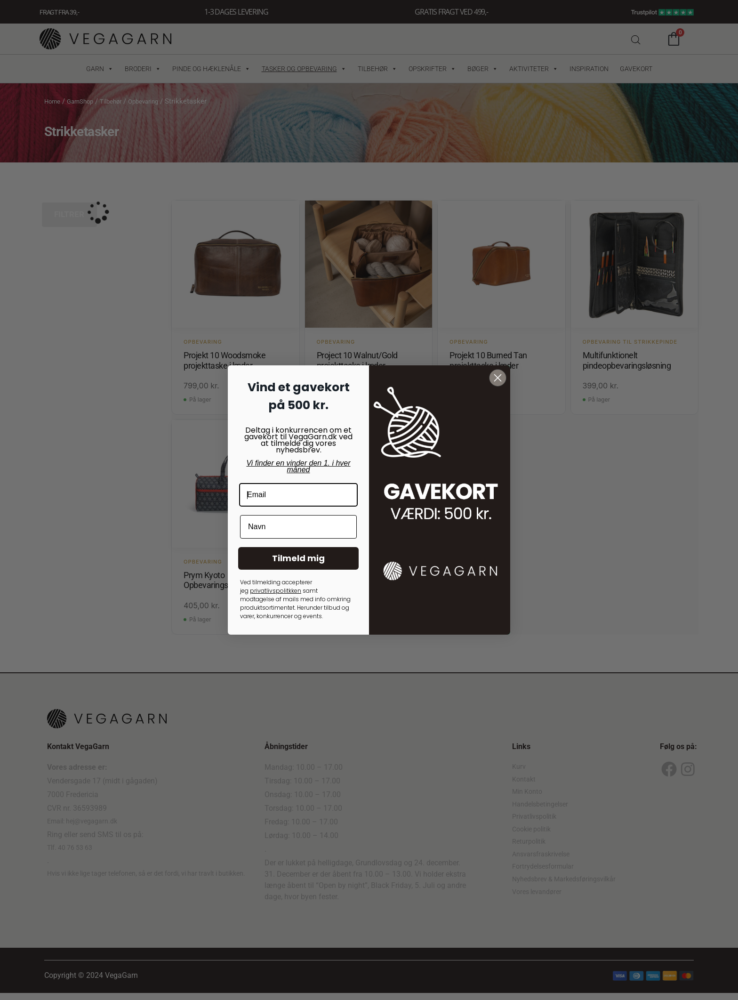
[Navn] (298, 527)
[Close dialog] (497, 378)
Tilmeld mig (298, 558)
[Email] (298, 495)
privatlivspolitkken (275, 591)
